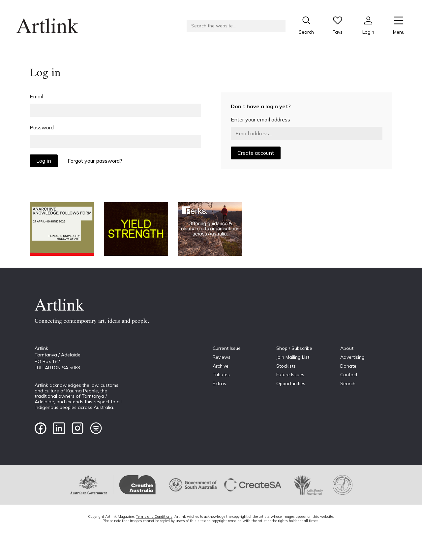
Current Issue (227, 348)
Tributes (221, 375)
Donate (348, 366)
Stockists (286, 366)
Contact (348, 375)
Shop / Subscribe (294, 348)
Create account (255, 153)
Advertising (352, 357)
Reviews (221, 357)
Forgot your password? (95, 160)
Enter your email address (260, 119)
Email (36, 96)
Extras (219, 383)
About (346, 348)
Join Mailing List (292, 357)
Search (347, 383)
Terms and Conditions (154, 516)
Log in (43, 160)
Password (42, 127)
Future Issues (290, 375)
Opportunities (290, 383)
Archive (220, 366)
